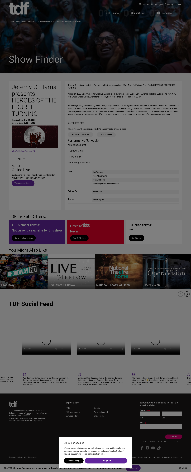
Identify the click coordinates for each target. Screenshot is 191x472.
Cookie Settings (74, 460)
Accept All (106, 460)
